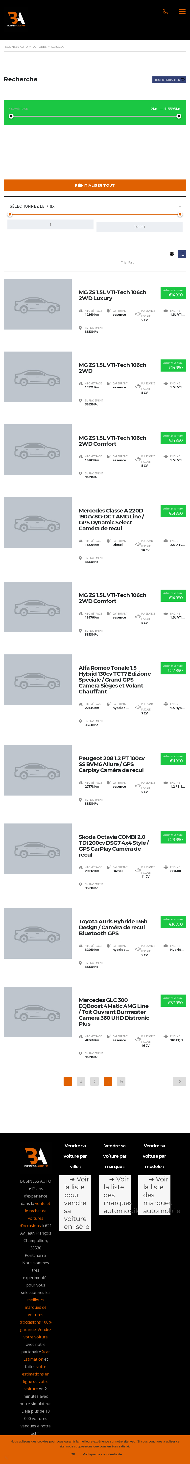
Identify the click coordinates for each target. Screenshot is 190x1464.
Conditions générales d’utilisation (114, 1423)
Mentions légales (63, 1423)
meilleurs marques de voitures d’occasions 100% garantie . (36, 1273)
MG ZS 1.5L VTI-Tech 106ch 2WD (112, 358)
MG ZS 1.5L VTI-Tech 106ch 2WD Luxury (112, 288)
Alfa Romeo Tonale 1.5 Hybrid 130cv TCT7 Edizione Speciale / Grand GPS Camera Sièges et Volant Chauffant (115, 658)
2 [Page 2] (81, 1040)
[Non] (6, 1457)
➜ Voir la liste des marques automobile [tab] (117, 1154)
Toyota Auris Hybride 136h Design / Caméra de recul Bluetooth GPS (113, 891)
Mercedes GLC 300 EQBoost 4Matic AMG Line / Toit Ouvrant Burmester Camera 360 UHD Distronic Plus (114, 971)
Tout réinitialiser (168, 80)
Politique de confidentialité (97, 1431)
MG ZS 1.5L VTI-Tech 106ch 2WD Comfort (112, 429)
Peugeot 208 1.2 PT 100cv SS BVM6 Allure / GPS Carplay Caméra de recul (111, 738)
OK (73, 1454)
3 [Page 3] (94, 1040)
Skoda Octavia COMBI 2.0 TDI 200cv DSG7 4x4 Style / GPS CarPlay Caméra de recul (114, 814)
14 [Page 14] (121, 1040)
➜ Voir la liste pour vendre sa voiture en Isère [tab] (76, 1162)
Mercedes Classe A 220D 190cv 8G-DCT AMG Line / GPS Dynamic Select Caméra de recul (111, 505)
